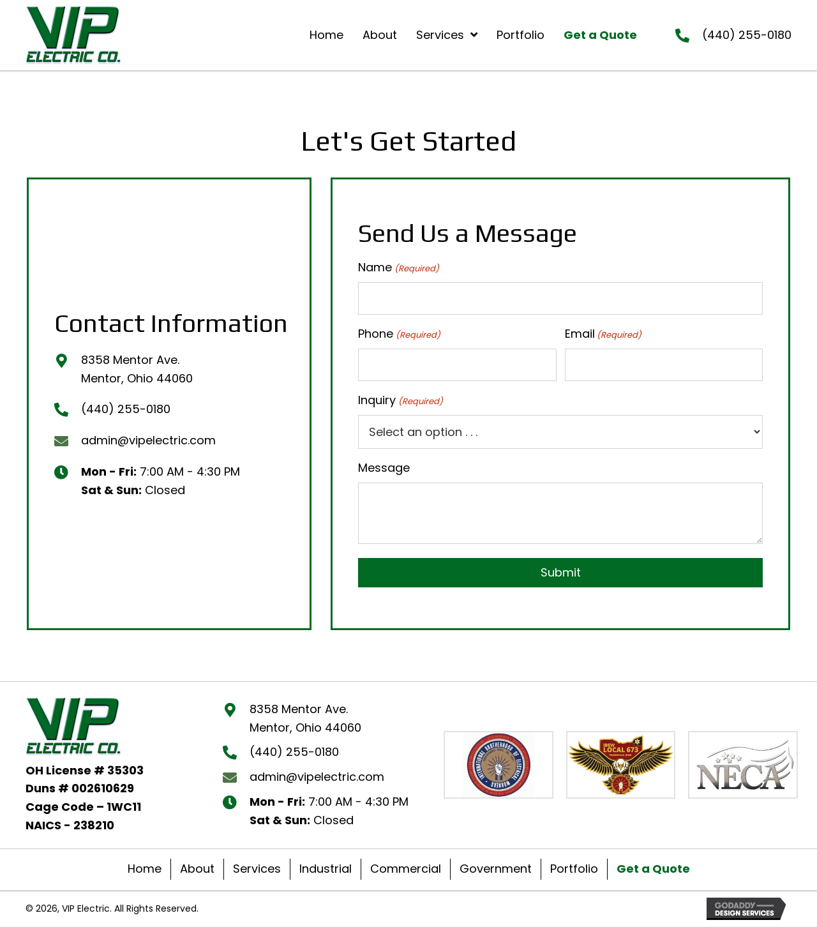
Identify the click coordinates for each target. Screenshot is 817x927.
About (197, 869)
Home (144, 869)
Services (257, 869)
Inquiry (400, 401)
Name (398, 267)
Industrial (325, 869)
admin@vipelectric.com (148, 440)
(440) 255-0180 (746, 35)
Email (603, 334)
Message (384, 468)
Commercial (405, 869)
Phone (399, 334)
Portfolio (574, 869)
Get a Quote (653, 869)
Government (496, 869)
